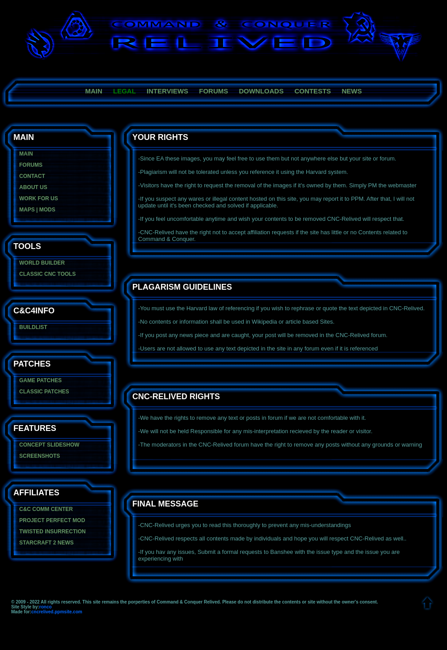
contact (32, 176)
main (93, 91)
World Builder (42, 263)
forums (213, 91)
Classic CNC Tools (47, 274)
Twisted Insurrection (52, 531)
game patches (40, 380)
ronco (45, 606)
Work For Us (38, 198)
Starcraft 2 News (46, 543)
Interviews (167, 91)
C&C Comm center (46, 509)
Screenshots (39, 456)
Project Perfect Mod (52, 520)
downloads (261, 91)
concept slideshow (49, 445)
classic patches (44, 391)
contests (313, 91)
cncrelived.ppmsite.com (56, 611)
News (352, 91)
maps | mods (37, 210)
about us (33, 187)
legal (124, 91)
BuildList (33, 327)
